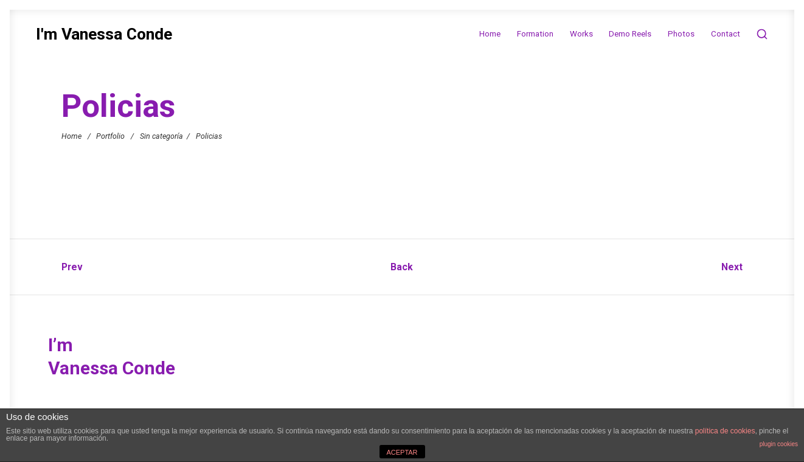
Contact (725, 34)
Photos (681, 34)
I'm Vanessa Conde (104, 34)
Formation (535, 34)
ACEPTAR (401, 452)
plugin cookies (779, 444)
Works (581, 34)
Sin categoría (161, 135)
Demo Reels (630, 34)
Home (490, 34)
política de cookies (725, 431)
